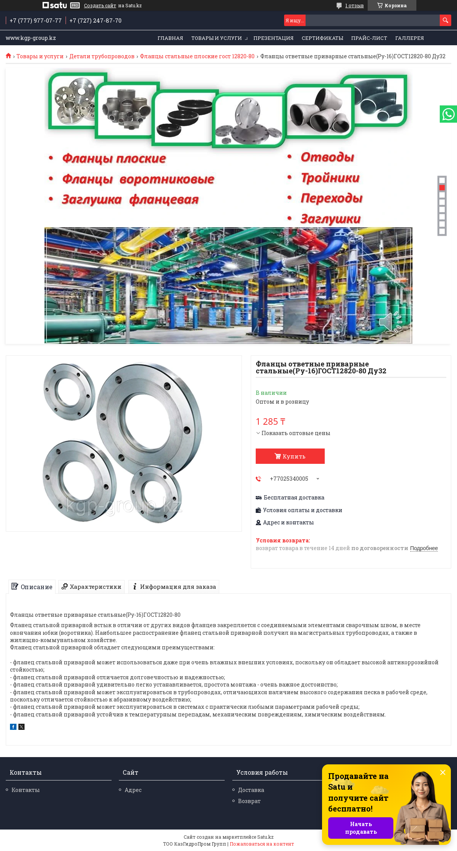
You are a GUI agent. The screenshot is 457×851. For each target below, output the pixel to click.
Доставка (251, 790)
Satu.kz (265, 837)
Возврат (249, 801)
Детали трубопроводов (102, 56)
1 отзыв (354, 5)
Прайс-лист (369, 37)
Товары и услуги (216, 37)
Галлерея (409, 37)
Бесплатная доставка (294, 497)
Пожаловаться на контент (262, 844)
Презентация (273, 37)
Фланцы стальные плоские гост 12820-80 (197, 56)
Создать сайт (100, 5)
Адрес (133, 790)
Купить (294, 456)
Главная (170, 37)
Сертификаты (322, 37)
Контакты (26, 790)
